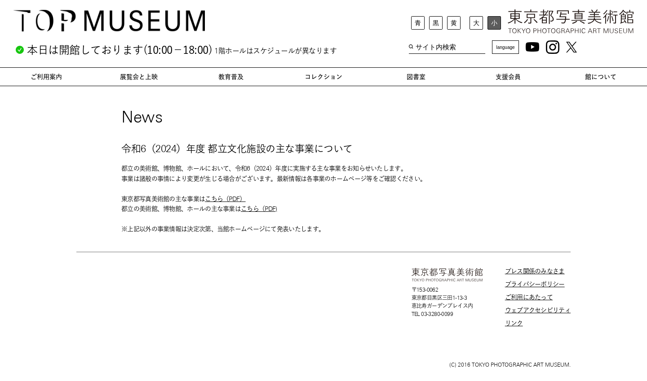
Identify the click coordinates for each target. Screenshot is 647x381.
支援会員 (508, 76)
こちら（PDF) (259, 208)
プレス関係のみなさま (535, 271)
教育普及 (231, 76)
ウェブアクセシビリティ (538, 310)
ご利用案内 (46, 76)
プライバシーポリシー (535, 284)
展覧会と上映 (139, 76)
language (505, 47)
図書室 (416, 76)
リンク (514, 323)
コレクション (323, 76)
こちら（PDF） (225, 198)
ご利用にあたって (529, 297)
